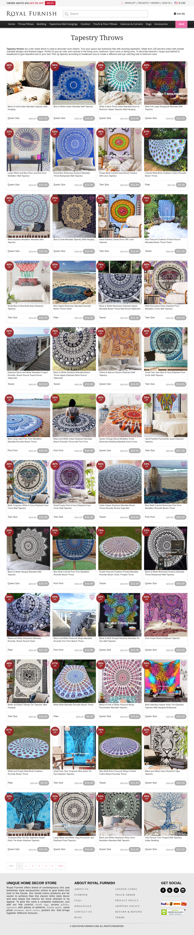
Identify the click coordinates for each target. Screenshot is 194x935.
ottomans (19, 910)
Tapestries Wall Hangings (63, 24)
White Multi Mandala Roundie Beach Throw (73, 705)
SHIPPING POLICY (127, 906)
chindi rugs (41, 904)
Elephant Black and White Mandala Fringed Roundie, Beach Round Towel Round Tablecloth (28, 375)
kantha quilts (54, 907)
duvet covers (33, 910)
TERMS (120, 917)
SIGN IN (166, 3)
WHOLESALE (83, 906)
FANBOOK (81, 894)
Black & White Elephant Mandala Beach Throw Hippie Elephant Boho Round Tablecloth (71, 375)
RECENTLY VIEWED (149, 3)
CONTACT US (83, 911)
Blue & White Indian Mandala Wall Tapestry (73, 106)
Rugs (148, 24)
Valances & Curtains (131, 24)
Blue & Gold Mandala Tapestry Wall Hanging (73, 239)
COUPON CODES (126, 889)
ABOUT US (81, 889)
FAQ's (78, 900)
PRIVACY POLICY (127, 900)
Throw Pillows (26, 24)
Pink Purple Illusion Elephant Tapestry (162, 638)
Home (11, 24)
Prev (11, 866)
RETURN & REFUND (128, 911)
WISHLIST (130, 3)
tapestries (12, 907)
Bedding (41, 24)
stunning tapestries (130, 49)
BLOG (78, 917)
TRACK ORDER (125, 894)
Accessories (161, 24)
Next (61, 866)
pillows (65, 904)
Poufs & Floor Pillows (105, 24)
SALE (181, 24)
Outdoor (86, 24)
